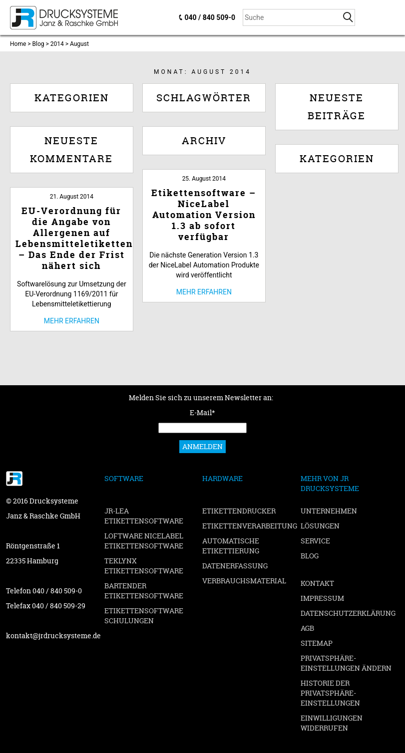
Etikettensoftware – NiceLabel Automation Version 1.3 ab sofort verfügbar (203, 215)
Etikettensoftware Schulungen (143, 615)
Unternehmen (329, 510)
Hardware (222, 478)
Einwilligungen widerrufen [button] (332, 723)
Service (315, 540)
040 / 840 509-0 (210, 17)
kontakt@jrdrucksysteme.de (53, 635)
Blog (310, 555)
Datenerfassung (235, 565)
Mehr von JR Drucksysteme (330, 483)
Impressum (322, 598)
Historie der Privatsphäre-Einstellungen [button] (330, 693)
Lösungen (320, 525)
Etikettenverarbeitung (249, 525)
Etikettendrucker (239, 510)
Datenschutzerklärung (348, 613)
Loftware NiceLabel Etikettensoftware (143, 540)
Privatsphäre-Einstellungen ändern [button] (346, 663)
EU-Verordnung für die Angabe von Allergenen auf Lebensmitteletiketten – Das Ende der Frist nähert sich (74, 238)
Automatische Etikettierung (230, 545)
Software (123, 478)
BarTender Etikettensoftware (143, 590)
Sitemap (317, 643)
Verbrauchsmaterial (244, 580)
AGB (307, 628)
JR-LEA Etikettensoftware (143, 515)
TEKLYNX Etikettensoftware (143, 565)
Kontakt (317, 583)
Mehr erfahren (204, 292)
